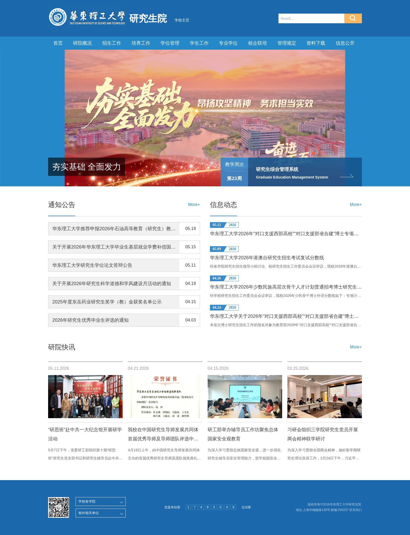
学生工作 (199, 43)
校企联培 (257, 43)
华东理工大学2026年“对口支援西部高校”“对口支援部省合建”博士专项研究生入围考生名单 (303, 233)
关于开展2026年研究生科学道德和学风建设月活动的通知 (111, 283)
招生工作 (111, 43)
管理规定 (286, 43)
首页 (58, 43)
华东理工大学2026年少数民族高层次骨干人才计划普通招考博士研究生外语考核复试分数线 (304, 287)
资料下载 (315, 43)
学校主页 (182, 20)
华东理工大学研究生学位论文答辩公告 (92, 265)
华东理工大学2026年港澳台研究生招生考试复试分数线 (267, 257)
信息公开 (345, 43)
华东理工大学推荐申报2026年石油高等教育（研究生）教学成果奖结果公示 (130, 228)
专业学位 (228, 43)
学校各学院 (86, 501)
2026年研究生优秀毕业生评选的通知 (90, 320)
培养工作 (141, 43)
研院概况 (82, 43)
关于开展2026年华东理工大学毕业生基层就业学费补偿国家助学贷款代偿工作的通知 (139, 247)
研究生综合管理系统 (277, 169)
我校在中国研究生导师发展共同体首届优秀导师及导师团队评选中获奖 (163, 439)
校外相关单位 (88, 513)
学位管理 (170, 43)
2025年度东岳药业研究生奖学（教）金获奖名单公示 (107, 301)
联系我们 (355, 510)
